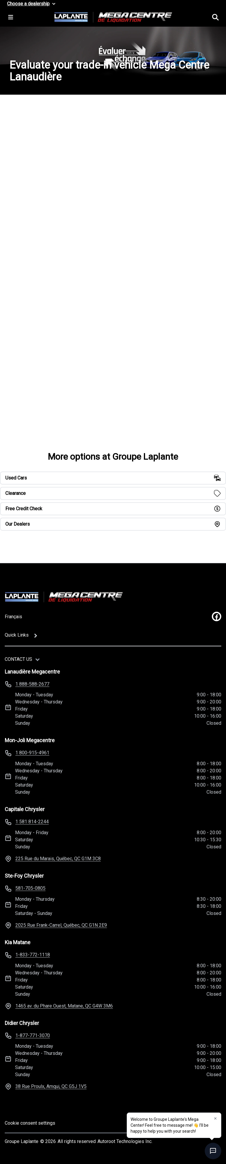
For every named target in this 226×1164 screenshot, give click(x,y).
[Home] (64, 597)
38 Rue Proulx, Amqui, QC (51, 1086)
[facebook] (216, 616)
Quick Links (17, 635)
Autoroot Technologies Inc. (124, 1141)
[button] (215, 1118)
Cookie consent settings (30, 1123)
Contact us (18, 659)
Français (13, 616)
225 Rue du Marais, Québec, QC (58, 858)
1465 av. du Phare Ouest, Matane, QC (64, 1006)
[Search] (215, 17)
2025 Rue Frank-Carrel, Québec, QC (61, 925)
